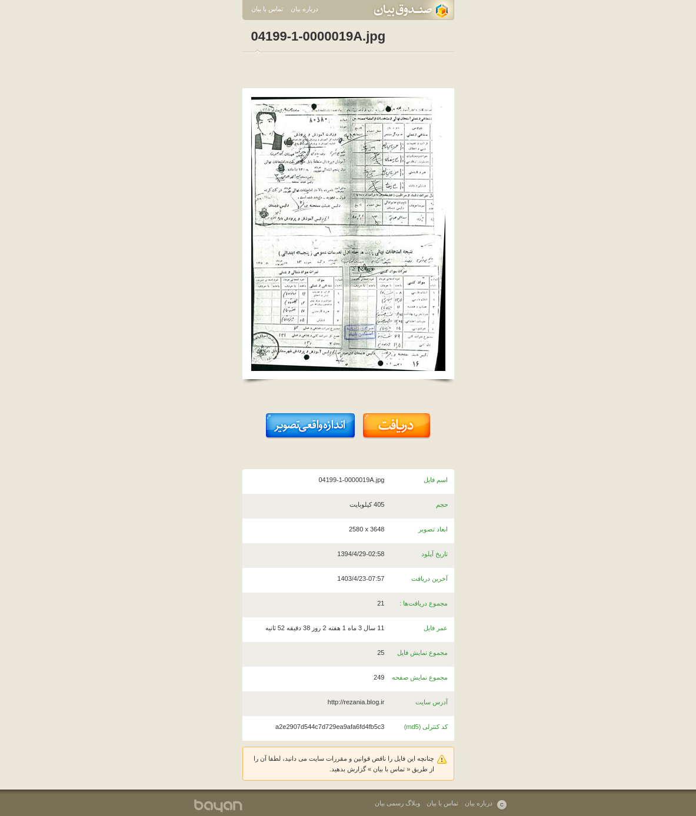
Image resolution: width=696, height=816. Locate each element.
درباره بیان (304, 8)
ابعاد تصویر (433, 529)
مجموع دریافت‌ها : (423, 603)
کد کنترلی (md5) (426, 726)
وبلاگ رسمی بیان (397, 803)
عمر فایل (436, 627)
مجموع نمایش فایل (422, 652)
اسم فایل (436, 479)
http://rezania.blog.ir (356, 701)
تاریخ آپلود (434, 553)
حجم (442, 504)
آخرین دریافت (429, 578)
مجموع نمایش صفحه (420, 677)
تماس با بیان (267, 8)
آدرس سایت (431, 701)
